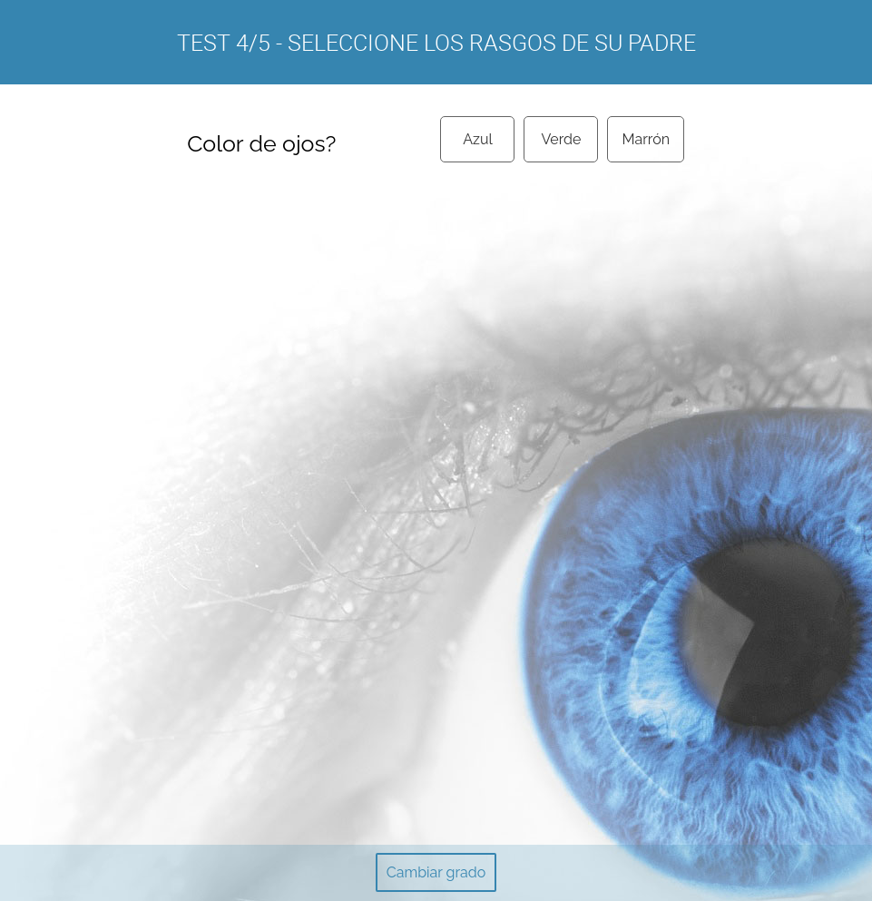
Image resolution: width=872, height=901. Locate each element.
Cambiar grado (436, 872)
